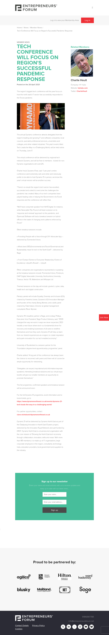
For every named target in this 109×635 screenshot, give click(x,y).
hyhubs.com (83, 88)
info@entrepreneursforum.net (81, 621)
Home (19, 28)
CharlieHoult (82, 91)
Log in (87, 20)
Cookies (18, 629)
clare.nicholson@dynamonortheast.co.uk (33, 415)
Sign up (54, 510)
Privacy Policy (38, 625)
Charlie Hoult (79, 80)
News (26, 28)
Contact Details (22, 625)
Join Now (104, 317)
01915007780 (88, 617)
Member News (36, 28)
